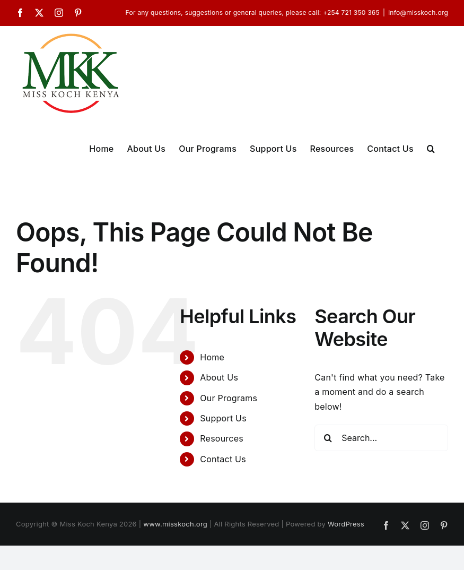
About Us (219, 377)
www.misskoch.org (175, 524)
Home (212, 357)
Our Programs (228, 398)
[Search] (327, 438)
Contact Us (223, 459)
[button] (431, 147)
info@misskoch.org (418, 12)
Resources (221, 438)
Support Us (223, 418)
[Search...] (381, 438)
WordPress (346, 524)
